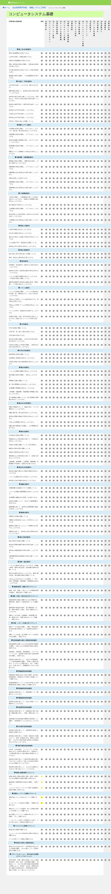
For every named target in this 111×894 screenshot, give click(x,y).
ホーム (6, 8)
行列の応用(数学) (24, 350)
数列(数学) (24, 261)
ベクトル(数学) (24, 288)
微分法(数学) (24, 367)
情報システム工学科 (37, 8)
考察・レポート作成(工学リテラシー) (24, 623)
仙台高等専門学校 (19, 8)
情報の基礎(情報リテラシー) (24, 772)
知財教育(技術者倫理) (24, 707)
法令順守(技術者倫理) (24, 726)
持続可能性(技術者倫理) (24, 745)
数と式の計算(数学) (24, 49)
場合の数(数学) (24, 250)
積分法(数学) (24, 431)
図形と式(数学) (24, 226)
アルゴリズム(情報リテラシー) (24, 826)
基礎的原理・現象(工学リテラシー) (24, 586)
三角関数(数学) (24, 193)
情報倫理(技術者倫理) (24, 671)
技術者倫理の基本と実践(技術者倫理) (24, 640)
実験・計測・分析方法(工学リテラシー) (24, 596)
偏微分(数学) (24, 484)
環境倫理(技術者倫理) (24, 688)
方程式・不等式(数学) (24, 81)
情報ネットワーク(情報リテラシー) (24, 793)
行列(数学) (24, 324)
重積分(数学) (24, 512)
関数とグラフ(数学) (24, 125)
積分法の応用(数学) (24, 467)
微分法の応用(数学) (24, 403)
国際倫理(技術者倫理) (24, 698)
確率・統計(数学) (24, 562)
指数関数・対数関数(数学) (24, 157)
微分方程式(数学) (24, 537)
